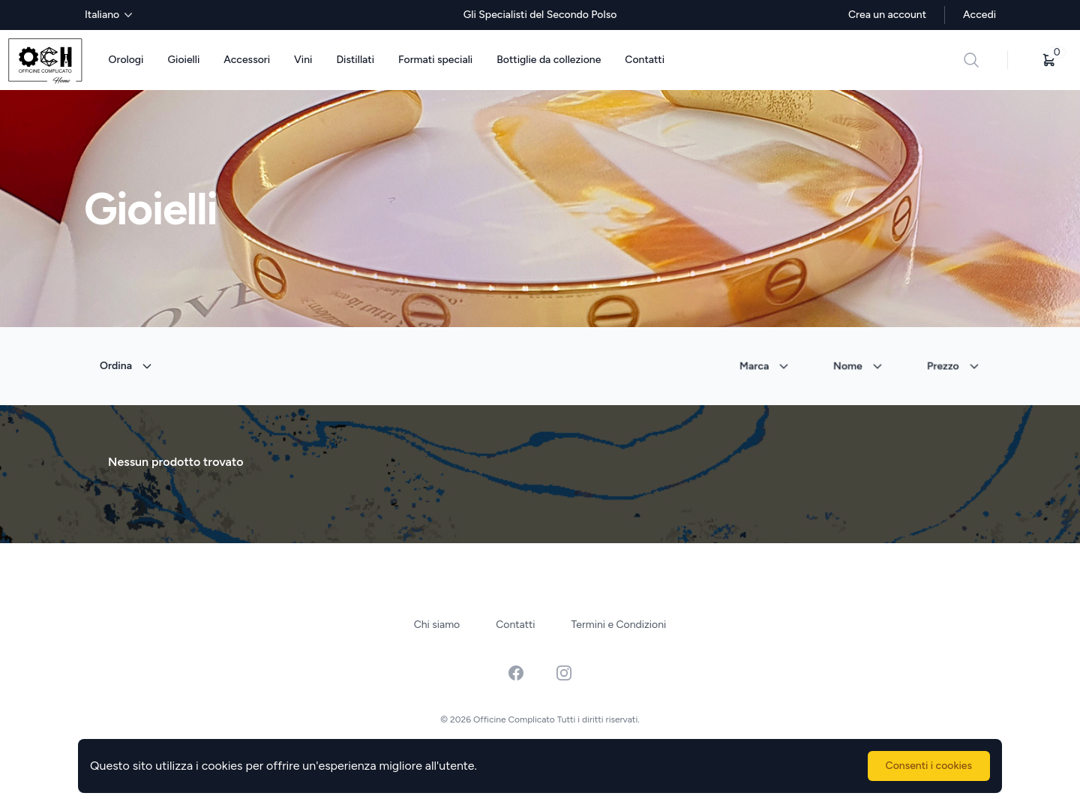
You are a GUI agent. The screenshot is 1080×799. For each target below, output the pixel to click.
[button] (1049, 60)
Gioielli (183, 59)
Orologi (126, 59)
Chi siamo (437, 624)
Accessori (247, 59)
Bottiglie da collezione (548, 59)
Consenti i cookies (929, 765)
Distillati (355, 59)
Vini (303, 59)
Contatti (644, 59)
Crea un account (887, 14)
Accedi (979, 14)
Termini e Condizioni (619, 624)
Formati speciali (435, 59)
